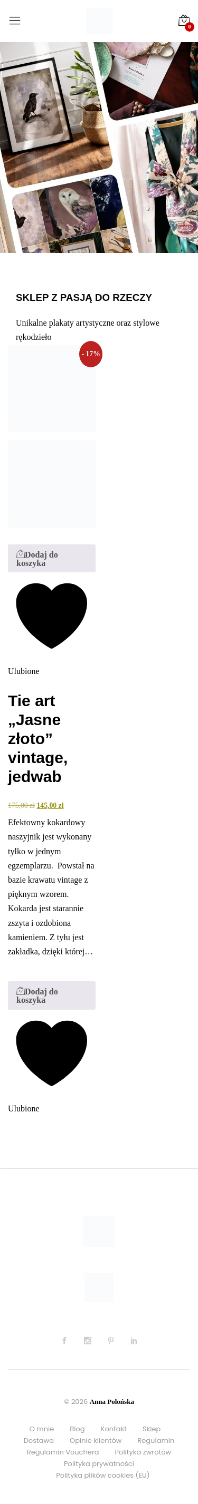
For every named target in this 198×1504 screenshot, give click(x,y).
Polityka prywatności (99, 1464)
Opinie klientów (95, 1440)
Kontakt (114, 1429)
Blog (77, 1429)
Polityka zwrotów (143, 1452)
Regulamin (155, 1440)
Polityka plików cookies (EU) (103, 1475)
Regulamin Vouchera (63, 1452)
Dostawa (39, 1440)
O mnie (42, 1429)
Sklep (152, 1429)
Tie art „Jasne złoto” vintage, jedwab (38, 738)
